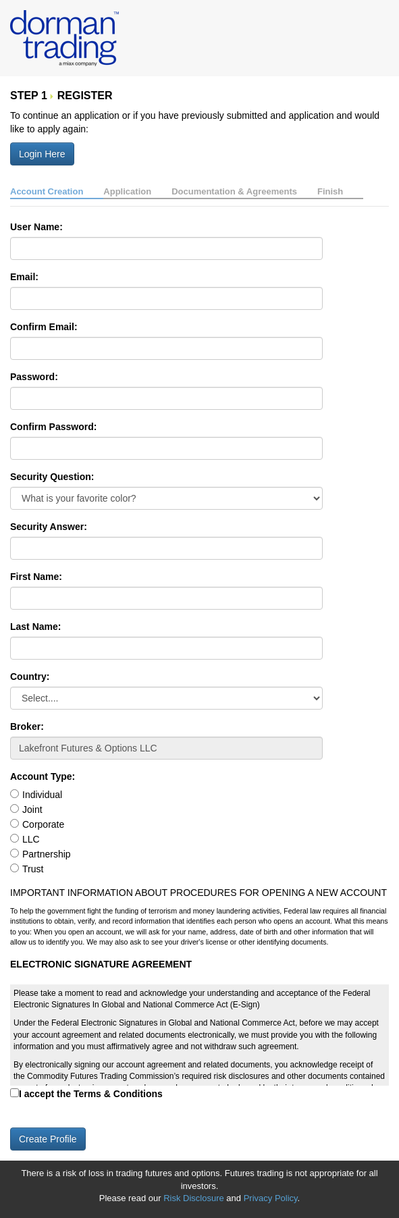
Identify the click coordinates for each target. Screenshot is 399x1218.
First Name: (36, 576)
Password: (34, 376)
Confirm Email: (44, 326)
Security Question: (52, 476)
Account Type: (42, 776)
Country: (29, 676)
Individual (42, 794)
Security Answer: (48, 526)
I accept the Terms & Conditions (91, 1093)
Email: (24, 276)
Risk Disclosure (194, 1198)
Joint (32, 809)
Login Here (42, 154)
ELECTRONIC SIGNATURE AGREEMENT (101, 964)
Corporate (43, 824)
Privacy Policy (271, 1198)
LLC (31, 839)
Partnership (46, 854)
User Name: (36, 226)
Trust (32, 869)
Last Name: (35, 626)
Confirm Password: (53, 426)
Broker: (27, 726)
